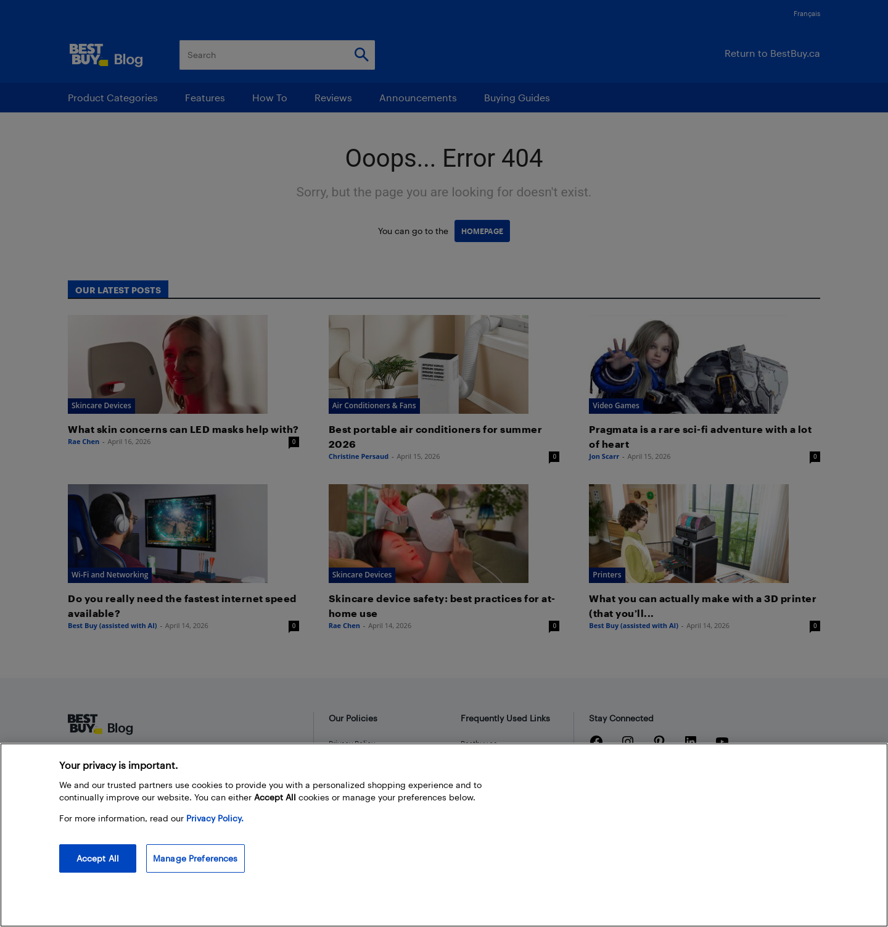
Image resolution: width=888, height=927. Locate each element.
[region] (444, 835)
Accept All (97, 858)
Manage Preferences (195, 858)
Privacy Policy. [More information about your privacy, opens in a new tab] (215, 818)
